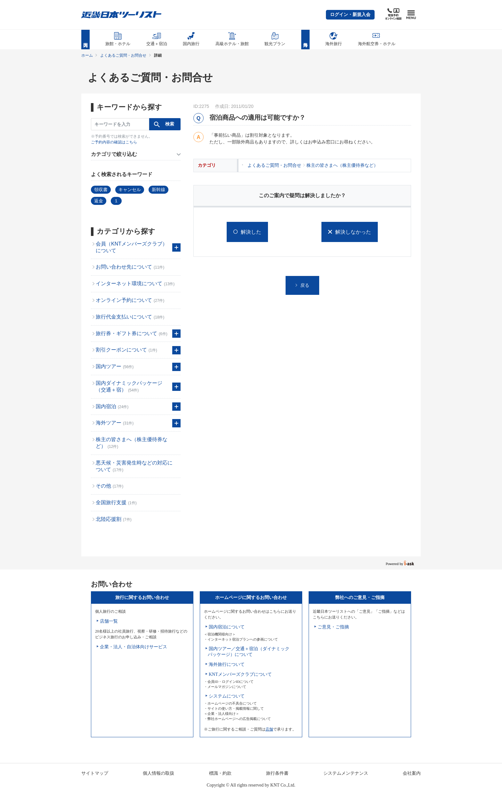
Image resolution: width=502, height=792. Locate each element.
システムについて (227, 696)
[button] (350, 15)
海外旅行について (227, 664)
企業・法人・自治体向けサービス (133, 646)
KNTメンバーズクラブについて (240, 674)
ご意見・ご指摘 (333, 627)
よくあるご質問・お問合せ (123, 55)
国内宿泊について (227, 627)
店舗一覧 (109, 621)
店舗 (269, 729)
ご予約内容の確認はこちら (114, 142)
